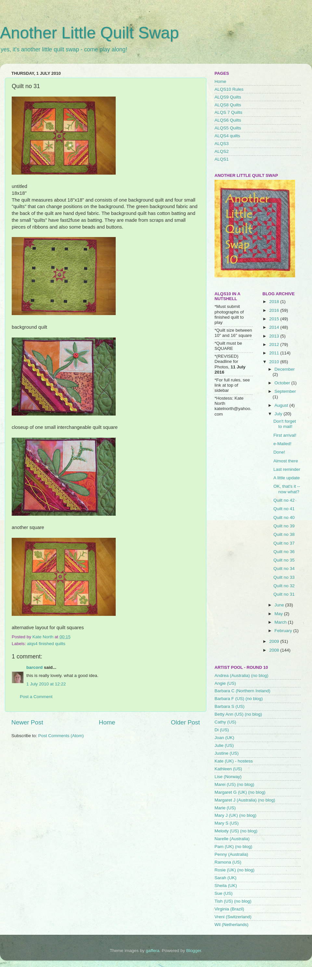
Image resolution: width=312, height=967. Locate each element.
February (284, 630)
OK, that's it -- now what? (286, 489)
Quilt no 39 (283, 525)
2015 (274, 318)
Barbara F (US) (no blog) (238, 698)
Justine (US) (226, 753)
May (279, 613)
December (285, 369)
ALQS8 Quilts (227, 104)
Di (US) (221, 729)
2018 (274, 301)
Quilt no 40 (283, 517)
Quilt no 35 (283, 560)
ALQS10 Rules (228, 89)
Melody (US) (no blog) (235, 830)
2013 (274, 336)
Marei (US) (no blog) (234, 784)
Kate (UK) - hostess (233, 761)
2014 (274, 327)
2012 (274, 344)
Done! (279, 452)
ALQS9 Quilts (227, 97)
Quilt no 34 (283, 568)
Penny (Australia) (231, 854)
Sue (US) (223, 893)
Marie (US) (225, 807)
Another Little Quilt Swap (89, 33)
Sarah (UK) (225, 877)
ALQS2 (221, 151)
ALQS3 (221, 143)
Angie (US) (225, 683)
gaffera (153, 950)
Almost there (285, 460)
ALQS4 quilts (227, 135)
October (283, 382)
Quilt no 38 (283, 534)
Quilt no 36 (283, 551)
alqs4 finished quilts (46, 643)
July (279, 413)
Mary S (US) (226, 823)
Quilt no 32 (283, 585)
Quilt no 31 (283, 594)
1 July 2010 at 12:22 (46, 684)
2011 (274, 353)
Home (107, 722)
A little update (286, 477)
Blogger (193, 950)
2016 (274, 310)
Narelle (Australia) (232, 838)
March (281, 622)
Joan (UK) (224, 737)
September (285, 391)
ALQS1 (221, 159)
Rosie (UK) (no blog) (234, 870)
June (280, 605)
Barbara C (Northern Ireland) (242, 690)
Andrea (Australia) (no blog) (241, 675)
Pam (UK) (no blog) (233, 846)
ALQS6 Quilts (227, 120)
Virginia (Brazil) (229, 909)
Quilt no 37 (283, 543)
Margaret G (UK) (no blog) (240, 792)
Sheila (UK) (225, 885)
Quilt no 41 (283, 508)
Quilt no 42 (283, 500)
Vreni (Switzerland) (233, 916)
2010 (274, 361)
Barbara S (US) (229, 706)
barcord (34, 667)
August (282, 405)
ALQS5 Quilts (227, 128)
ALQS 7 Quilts (228, 112)
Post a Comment (36, 696)
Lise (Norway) (227, 776)
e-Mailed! (282, 443)
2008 (274, 650)
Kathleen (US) (228, 768)
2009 (274, 641)
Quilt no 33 (283, 577)
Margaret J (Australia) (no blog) (244, 800)
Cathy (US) (225, 722)
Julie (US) (224, 745)
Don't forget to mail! (284, 424)
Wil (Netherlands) (231, 924)
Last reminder (286, 469)
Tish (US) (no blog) (233, 901)
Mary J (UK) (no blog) (235, 815)
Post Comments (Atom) (61, 735)
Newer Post (27, 722)
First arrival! (284, 435)
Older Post (185, 722)
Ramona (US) (227, 862)
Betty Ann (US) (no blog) (238, 714)
